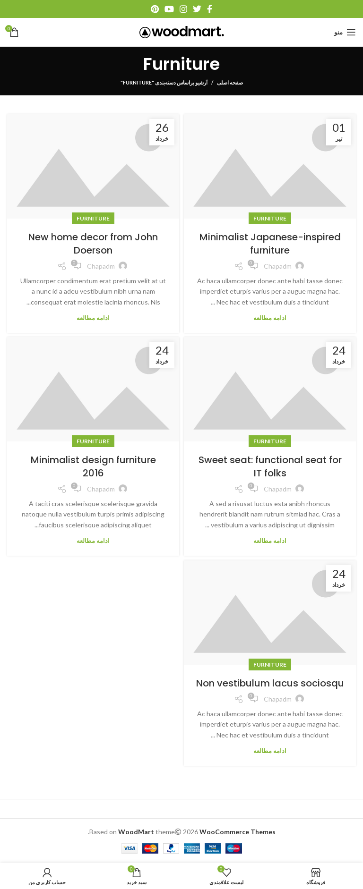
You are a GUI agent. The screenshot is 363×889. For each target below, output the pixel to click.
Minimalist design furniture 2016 (93, 466)
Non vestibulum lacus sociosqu (270, 683)
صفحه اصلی (230, 82)
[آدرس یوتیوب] (169, 9)
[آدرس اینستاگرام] (183, 9)
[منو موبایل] (345, 32)
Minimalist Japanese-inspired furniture (270, 243)
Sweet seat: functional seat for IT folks (270, 466)
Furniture (269, 218)
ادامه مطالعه (269, 318)
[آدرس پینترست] (155, 9)
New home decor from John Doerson (93, 243)
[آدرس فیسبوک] (209, 9)
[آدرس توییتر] (197, 9)
